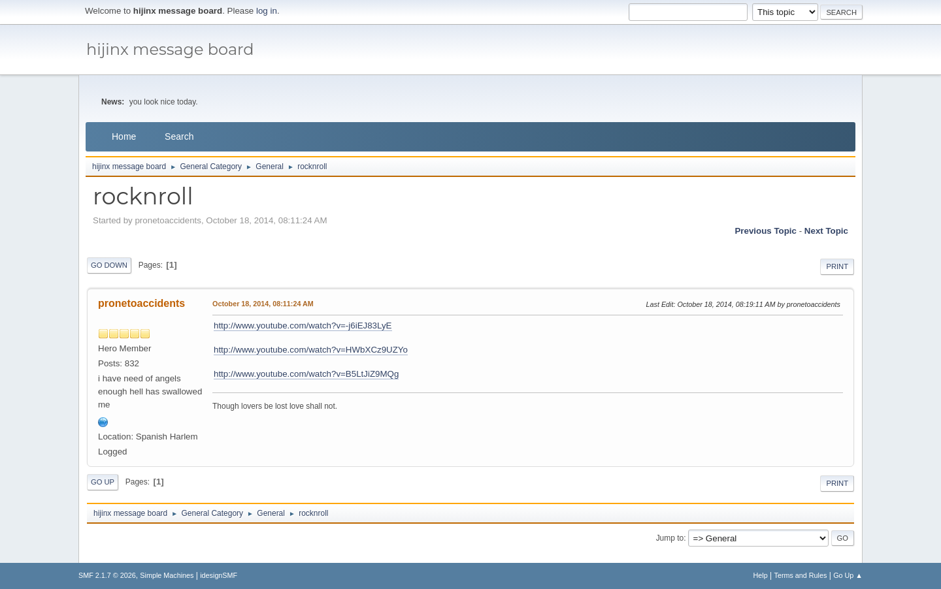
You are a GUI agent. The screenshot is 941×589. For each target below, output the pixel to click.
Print (837, 266)
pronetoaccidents (141, 303)
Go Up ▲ (848, 575)
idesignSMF (218, 575)
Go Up (102, 482)
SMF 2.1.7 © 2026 (107, 575)
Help (760, 575)
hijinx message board (170, 49)
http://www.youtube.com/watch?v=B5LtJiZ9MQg (306, 374)
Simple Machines (166, 575)
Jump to (670, 538)
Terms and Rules (800, 575)
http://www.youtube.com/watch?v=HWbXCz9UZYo (311, 350)
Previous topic (766, 231)
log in (266, 11)
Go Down (109, 265)
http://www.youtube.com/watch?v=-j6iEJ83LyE (303, 325)
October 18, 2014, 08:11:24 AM (263, 304)
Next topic (826, 231)
